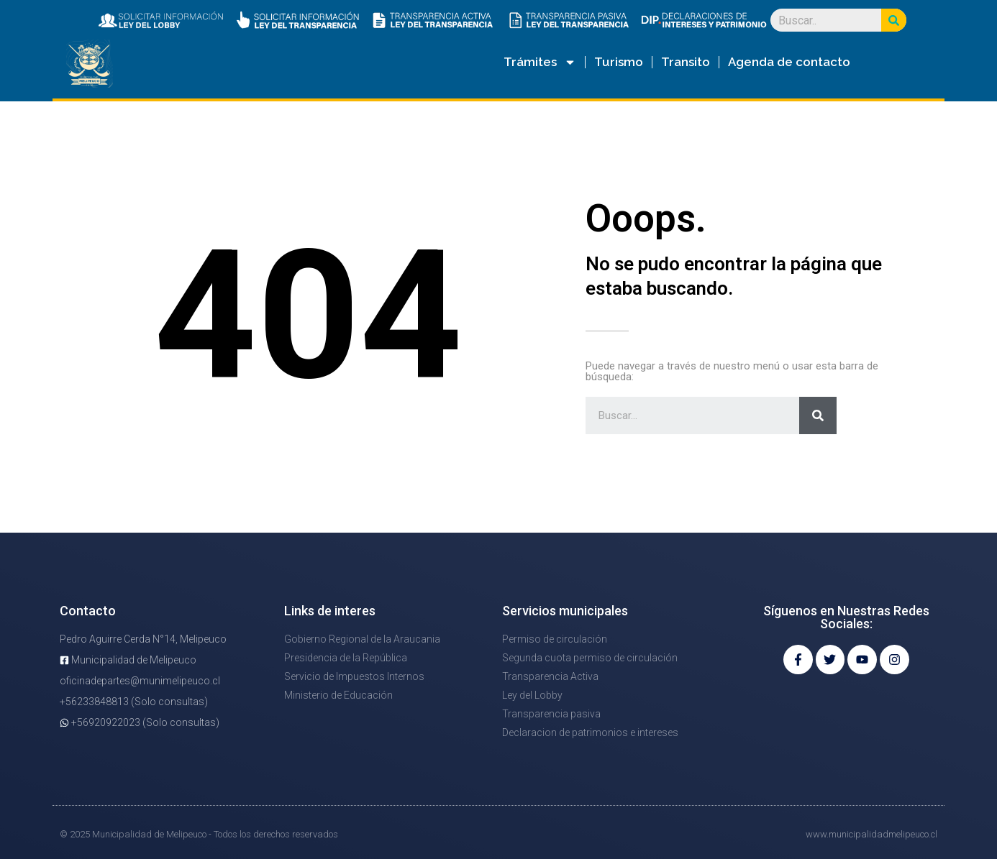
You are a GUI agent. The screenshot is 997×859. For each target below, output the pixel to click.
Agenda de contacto (789, 62)
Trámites (540, 62)
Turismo (618, 62)
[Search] (893, 20)
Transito (685, 62)
